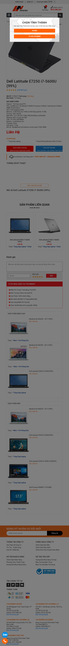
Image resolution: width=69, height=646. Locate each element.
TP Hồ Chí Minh (35, 36)
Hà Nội (34, 31)
